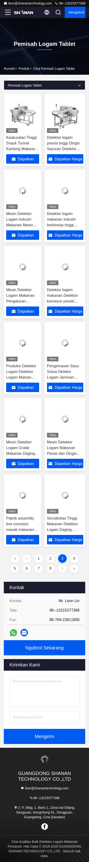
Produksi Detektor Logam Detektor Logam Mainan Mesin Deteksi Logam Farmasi (21, 377)
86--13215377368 (70, 3)
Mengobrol (76, 12)
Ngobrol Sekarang (44, 647)
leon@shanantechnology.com (28, 3)
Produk (24, 68)
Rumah (9, 68)
